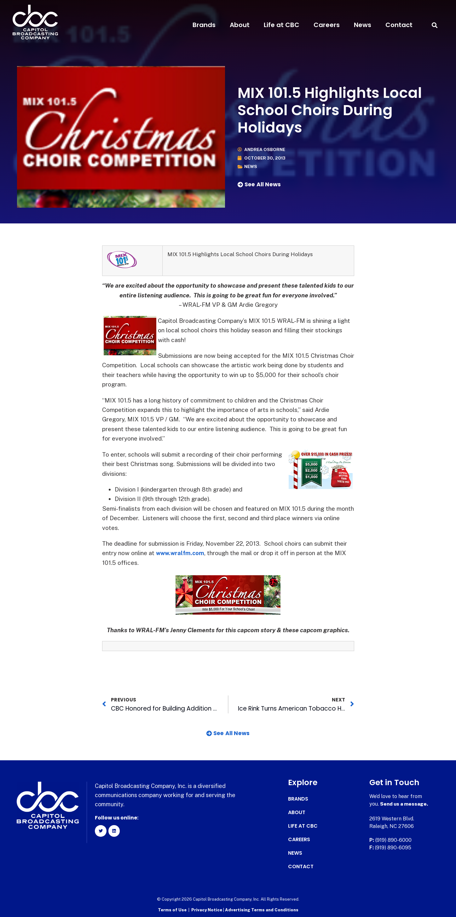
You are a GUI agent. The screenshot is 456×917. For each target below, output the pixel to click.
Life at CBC (281, 24)
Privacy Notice (207, 909)
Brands (204, 24)
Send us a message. (404, 804)
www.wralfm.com (181, 552)
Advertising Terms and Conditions (261, 909)
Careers (327, 24)
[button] (435, 25)
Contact (399, 24)
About (240, 24)
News (362, 24)
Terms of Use (172, 909)
